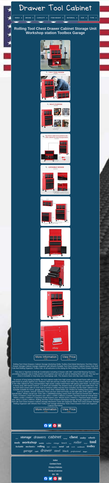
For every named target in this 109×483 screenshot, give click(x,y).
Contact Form (55, 464)
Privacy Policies (55, 467)
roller (78, 442)
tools (17, 442)
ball (48, 447)
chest (73, 437)
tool (93, 442)
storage (25, 437)
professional (76, 451)
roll (67, 447)
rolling (41, 446)
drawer (46, 450)
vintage (56, 443)
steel (57, 450)
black (65, 451)
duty (70, 443)
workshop (29, 442)
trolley (91, 446)
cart (36, 451)
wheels (91, 437)
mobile (41, 443)
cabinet (54, 437)
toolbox (48, 443)
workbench (81, 447)
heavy (85, 443)
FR (57, 474)
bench (64, 443)
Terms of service (55, 471)
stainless (54, 447)
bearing (65, 438)
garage (28, 450)
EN (53, 474)
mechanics (30, 446)
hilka (17, 438)
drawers (40, 437)
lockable (19, 446)
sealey (83, 437)
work (73, 447)
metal (61, 446)
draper (85, 451)
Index (55, 460)
